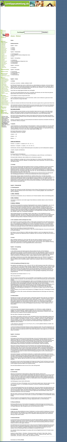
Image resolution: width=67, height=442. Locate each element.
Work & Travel (5, 93)
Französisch (4, 48)
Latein (3, 54)
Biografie (4, 43)
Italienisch (4, 52)
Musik (3, 57)
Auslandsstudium (5, 79)
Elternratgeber (5, 98)
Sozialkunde (4, 63)
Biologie (3, 44)
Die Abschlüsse (5, 90)
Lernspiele (4, 99)
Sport (3, 65)
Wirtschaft (4, 67)
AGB (3, 111)
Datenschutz (4, 112)
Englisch (3, 47)
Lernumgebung (5, 100)
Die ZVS (3, 83)
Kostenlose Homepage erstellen (6, 75)
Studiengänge (5, 78)
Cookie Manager (5, 113)
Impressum (4, 110)
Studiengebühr (5, 81)
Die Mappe (4, 85)
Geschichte (4, 50)
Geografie (4, 49)
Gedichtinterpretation (6, 102)
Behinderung (4, 88)
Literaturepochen (5, 104)
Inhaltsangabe (5, 101)
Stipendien (4, 84)
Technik (3, 66)
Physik (3, 59)
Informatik (4, 51)
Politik (3, 60)
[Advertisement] (28, 18)
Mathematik (4, 55)
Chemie (3, 45)
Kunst (3, 53)
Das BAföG (4, 82)
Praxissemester (5, 89)
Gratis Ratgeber (5, 96)
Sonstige (4, 62)
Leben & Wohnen (5, 87)
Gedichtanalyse (5, 103)
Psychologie (4, 61)
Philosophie (4, 58)
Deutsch (3, 46)
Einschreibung (5, 86)
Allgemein (4, 97)
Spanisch (4, 64)
